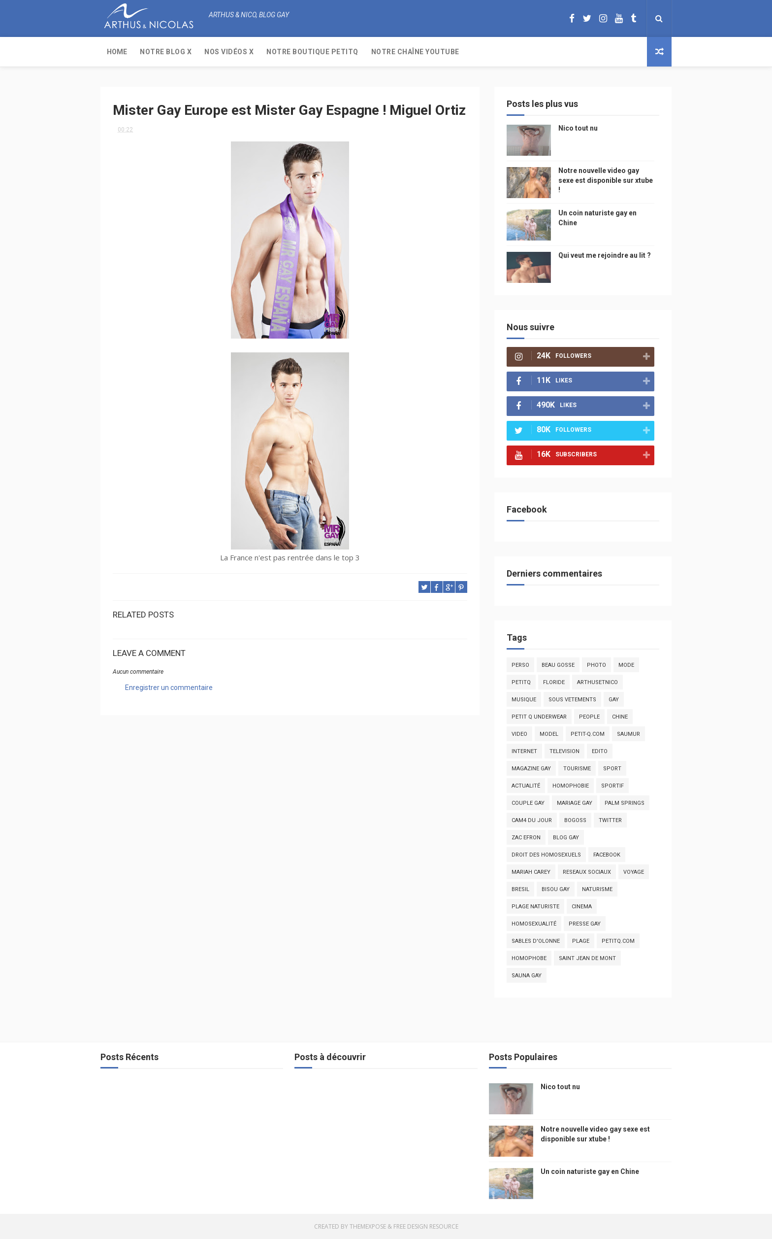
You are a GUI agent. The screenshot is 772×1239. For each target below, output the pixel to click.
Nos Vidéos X (229, 52)
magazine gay (531, 768)
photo (596, 665)
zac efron (526, 837)
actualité (526, 786)
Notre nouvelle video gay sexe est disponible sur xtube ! (605, 180)
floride (554, 682)
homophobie (570, 786)
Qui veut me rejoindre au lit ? (604, 255)
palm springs (624, 803)
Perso (520, 665)
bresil (520, 889)
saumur (628, 734)
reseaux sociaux (587, 872)
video (519, 734)
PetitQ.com (618, 941)
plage (580, 941)
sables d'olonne (536, 941)
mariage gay (574, 803)
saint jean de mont (587, 958)
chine (620, 717)
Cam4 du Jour (532, 820)
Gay (614, 699)
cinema (582, 906)
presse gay (585, 924)
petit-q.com (588, 734)
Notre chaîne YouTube (415, 52)
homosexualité (534, 924)
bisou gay (556, 889)
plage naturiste (535, 906)
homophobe (529, 958)
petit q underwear (539, 717)
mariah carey (531, 872)
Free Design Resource (425, 1226)
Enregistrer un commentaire (169, 687)
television (564, 751)
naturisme (597, 889)
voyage (633, 872)
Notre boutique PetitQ (312, 52)
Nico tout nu (578, 128)
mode (626, 665)
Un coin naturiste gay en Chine (590, 1171)
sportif (612, 786)
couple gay (528, 803)
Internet (524, 751)
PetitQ (521, 682)
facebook (606, 855)
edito (600, 751)
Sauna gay (527, 975)
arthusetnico (597, 682)
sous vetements (572, 699)
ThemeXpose (368, 1226)
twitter (610, 820)
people (589, 717)
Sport (612, 768)
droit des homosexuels (546, 855)
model (549, 734)
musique (524, 699)
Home (117, 52)
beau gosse (558, 665)
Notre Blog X (166, 52)
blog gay (566, 837)
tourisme (577, 768)
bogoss (575, 820)
